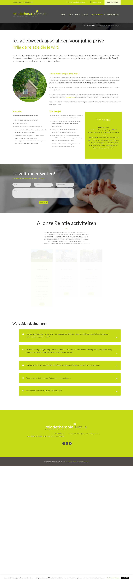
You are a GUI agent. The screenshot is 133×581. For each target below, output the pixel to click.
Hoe (76, 14)
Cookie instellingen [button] (113, 578)
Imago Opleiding (113, 14)
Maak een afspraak (112, 2)
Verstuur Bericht (43, 208)
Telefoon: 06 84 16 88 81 (77, 548)
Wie (70, 14)
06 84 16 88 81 (96, 2)
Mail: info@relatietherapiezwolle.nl (98, 548)
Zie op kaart (103, 137)
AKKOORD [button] (125, 578)
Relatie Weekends (91, 25)
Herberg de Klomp (71, 97)
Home (63, 14)
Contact (85, 14)
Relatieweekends (97, 14)
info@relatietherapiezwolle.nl (77, 2)
